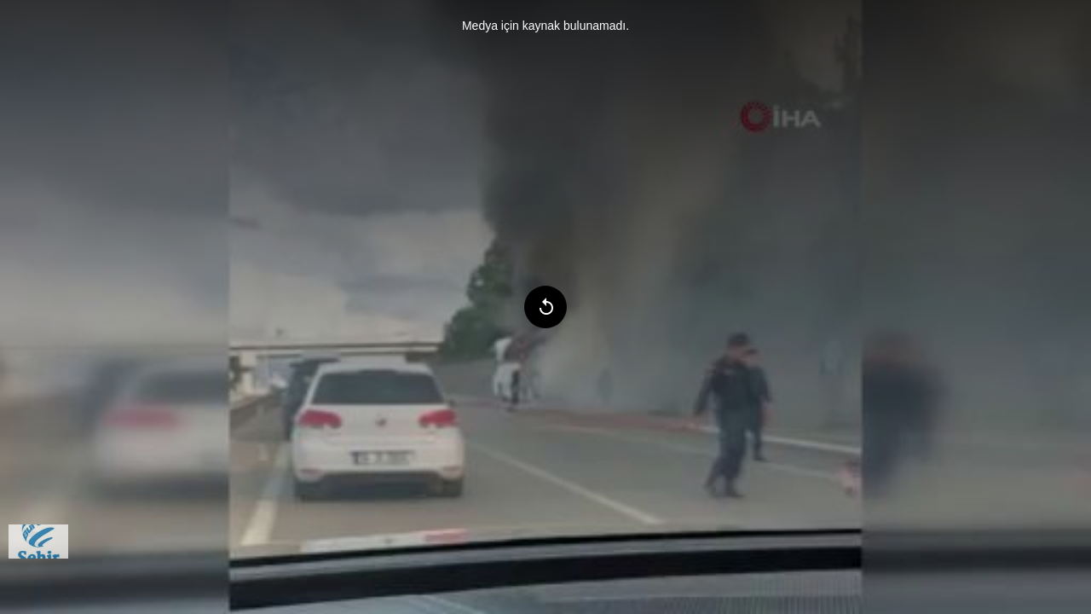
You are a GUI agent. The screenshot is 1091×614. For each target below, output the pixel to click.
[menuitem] (38, 541)
